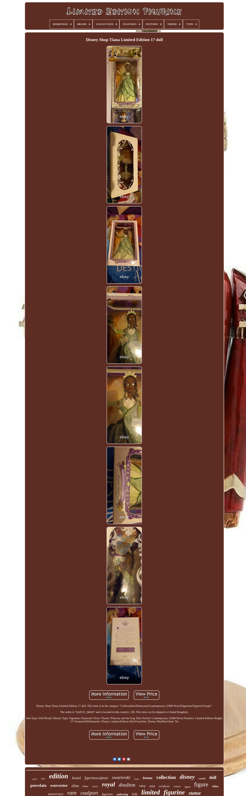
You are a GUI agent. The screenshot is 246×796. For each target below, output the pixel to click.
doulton (127, 785)
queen (34, 779)
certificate (164, 786)
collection (166, 777)
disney (187, 777)
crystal (202, 778)
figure (201, 784)
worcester (59, 785)
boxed (76, 778)
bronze (147, 778)
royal (108, 784)
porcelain (38, 785)
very (142, 786)
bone (85, 786)
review (95, 786)
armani (177, 786)
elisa (75, 786)
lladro (136, 779)
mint (152, 786)
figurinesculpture (96, 778)
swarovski (121, 777)
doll (212, 777)
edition (58, 776)
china (215, 786)
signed (187, 787)
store (43, 778)
